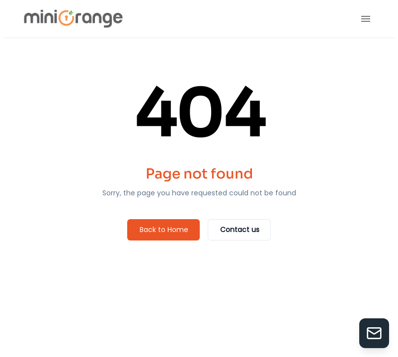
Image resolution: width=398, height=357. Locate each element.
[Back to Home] (163, 229)
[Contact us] (239, 229)
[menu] (366, 19)
